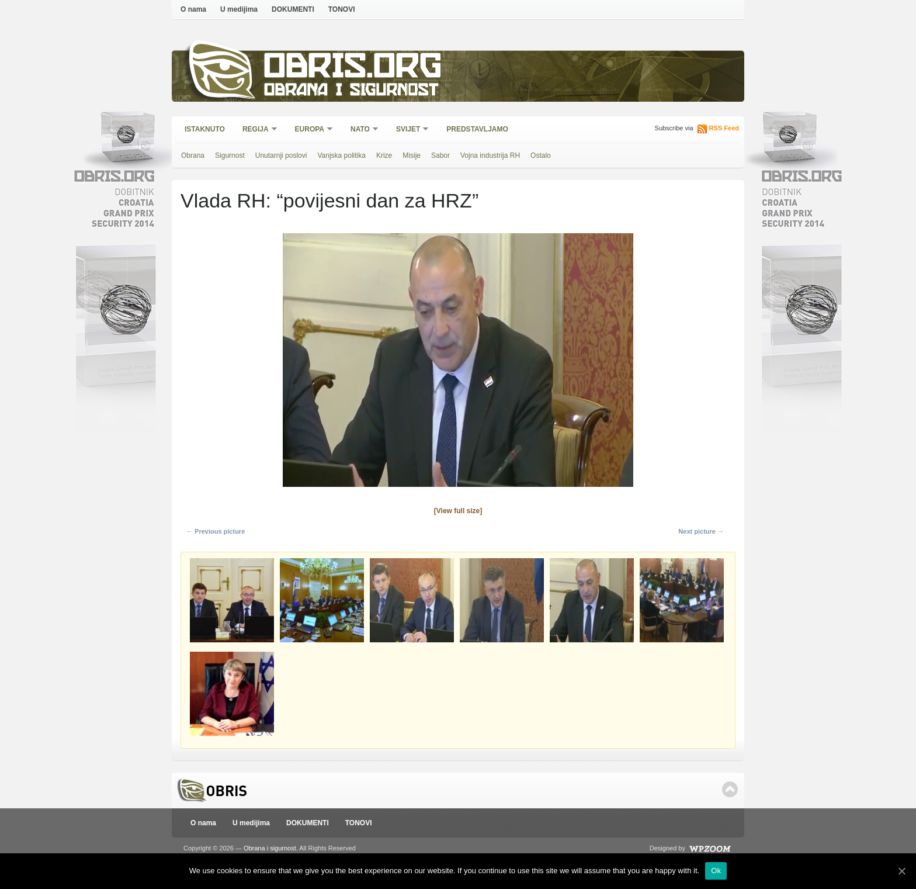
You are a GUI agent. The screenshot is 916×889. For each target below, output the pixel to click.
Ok (716, 870)
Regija (256, 130)
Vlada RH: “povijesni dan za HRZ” (329, 200)
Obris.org (353, 69)
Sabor (440, 155)
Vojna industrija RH (490, 155)
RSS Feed (724, 128)
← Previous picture (215, 531)
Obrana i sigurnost (351, 91)
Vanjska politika (341, 155)
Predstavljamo (477, 129)
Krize (384, 155)
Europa (310, 130)
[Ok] (901, 871)
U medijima (239, 9)
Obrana (192, 155)
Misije (412, 155)
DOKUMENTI (293, 9)
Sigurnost (230, 155)
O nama (193, 9)
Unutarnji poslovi (281, 155)
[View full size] (458, 511)
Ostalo (540, 155)
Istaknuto (205, 129)
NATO (361, 130)
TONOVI (341, 9)
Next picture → (701, 531)
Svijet (408, 130)
